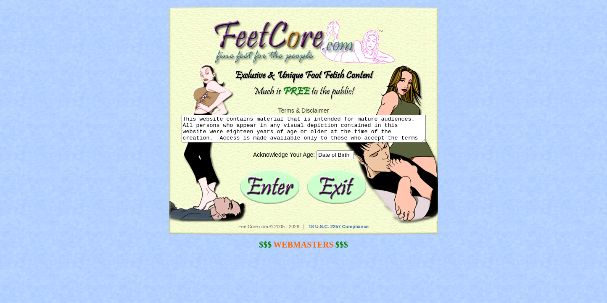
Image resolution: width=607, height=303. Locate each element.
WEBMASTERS (303, 249)
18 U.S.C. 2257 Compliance (339, 231)
